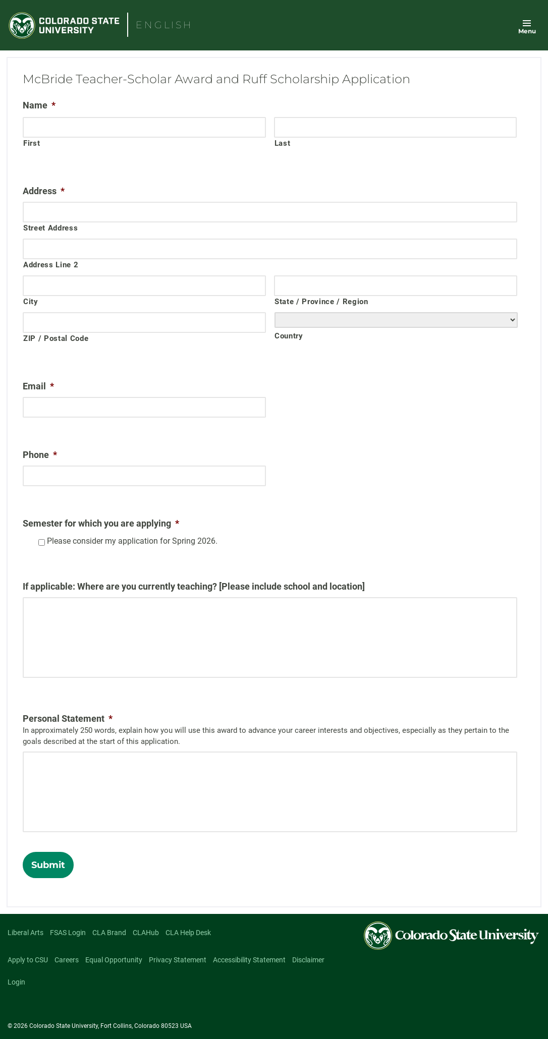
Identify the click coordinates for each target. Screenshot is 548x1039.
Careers (66, 960)
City (30, 301)
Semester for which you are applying (101, 523)
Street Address (50, 228)
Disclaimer (308, 960)
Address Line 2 (50, 264)
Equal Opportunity (113, 960)
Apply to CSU (28, 960)
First (31, 143)
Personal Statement (68, 718)
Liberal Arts (25, 933)
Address (44, 191)
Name (39, 105)
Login (16, 982)
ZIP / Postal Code (55, 338)
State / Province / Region (321, 301)
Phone (40, 454)
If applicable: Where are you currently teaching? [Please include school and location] (194, 586)
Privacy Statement (177, 960)
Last (283, 143)
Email (38, 386)
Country (289, 335)
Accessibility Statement (249, 960)
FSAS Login (68, 933)
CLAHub (146, 933)
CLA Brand (109, 933)
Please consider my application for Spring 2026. (132, 541)
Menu (527, 31)
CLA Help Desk (188, 933)
